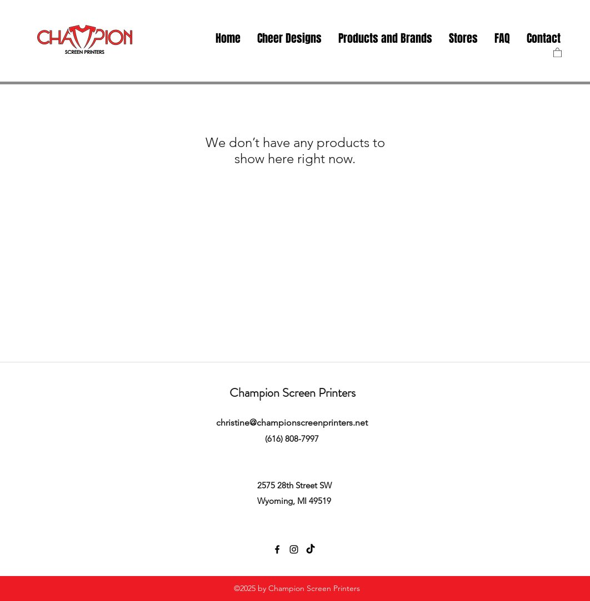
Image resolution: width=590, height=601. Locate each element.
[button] (463, 38)
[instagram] (293, 549)
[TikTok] (310, 549)
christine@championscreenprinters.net (292, 422)
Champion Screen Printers (292, 392)
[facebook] (277, 549)
